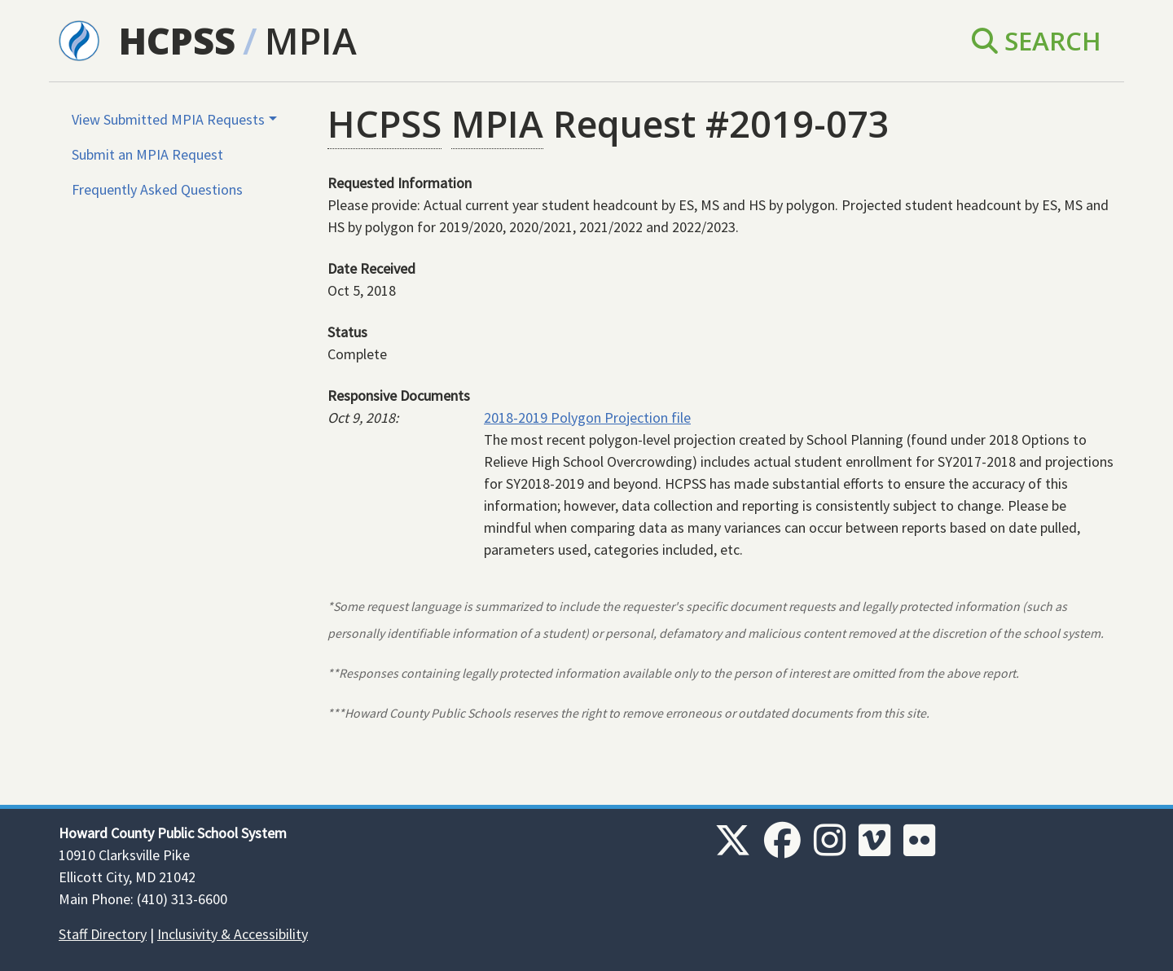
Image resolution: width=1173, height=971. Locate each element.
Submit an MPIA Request (147, 154)
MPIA (311, 40)
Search (1036, 40)
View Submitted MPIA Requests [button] (168, 119)
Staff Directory (103, 934)
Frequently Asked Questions (157, 189)
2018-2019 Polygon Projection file (587, 417)
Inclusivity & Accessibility (232, 934)
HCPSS (177, 40)
